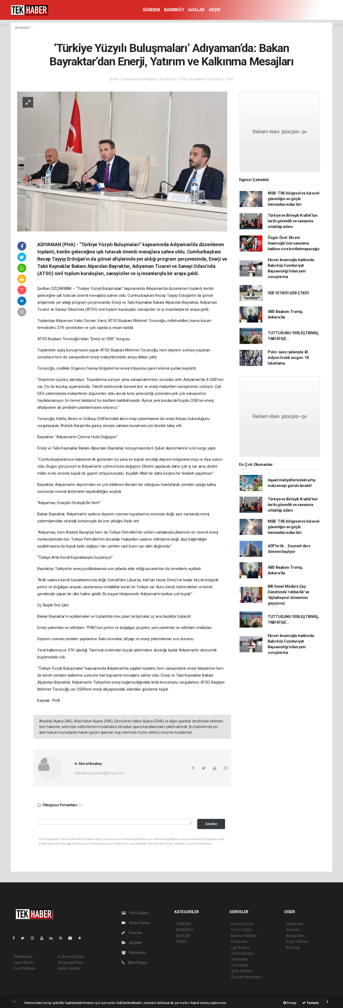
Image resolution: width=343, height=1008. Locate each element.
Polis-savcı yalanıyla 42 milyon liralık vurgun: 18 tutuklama (288, 357)
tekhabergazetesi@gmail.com (99, 773)
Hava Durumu (242, 924)
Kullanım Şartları (71, 956)
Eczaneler (239, 941)
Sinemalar (239, 959)
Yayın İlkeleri (23, 962)
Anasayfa (22, 27)
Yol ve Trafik (241, 930)
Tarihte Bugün (242, 953)
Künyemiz (134, 952)
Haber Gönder (69, 968)
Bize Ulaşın (134, 962)
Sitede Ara (294, 924)
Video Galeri (136, 923)
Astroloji (292, 947)
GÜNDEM (151, 9)
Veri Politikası (24, 968)
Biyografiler (295, 936)
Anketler (293, 930)
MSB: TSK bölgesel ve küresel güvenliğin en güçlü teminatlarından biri (293, 199)
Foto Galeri (135, 913)
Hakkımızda (23, 956)
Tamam (310, 1003)
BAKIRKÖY (174, 9)
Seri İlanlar (239, 965)
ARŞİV (215, 9)
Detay (289, 1003)
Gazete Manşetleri (246, 977)
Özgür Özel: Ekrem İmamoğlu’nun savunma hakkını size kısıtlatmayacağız (294, 243)
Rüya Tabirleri (297, 941)
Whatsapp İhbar (71, 962)
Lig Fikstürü (240, 947)
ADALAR (196, 9)
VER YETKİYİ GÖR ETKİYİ (288, 293)
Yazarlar (132, 933)
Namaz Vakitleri (244, 936)
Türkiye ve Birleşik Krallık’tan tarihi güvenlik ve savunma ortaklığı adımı (293, 221)
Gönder (211, 824)
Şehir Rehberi (242, 971)
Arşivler (132, 942)
